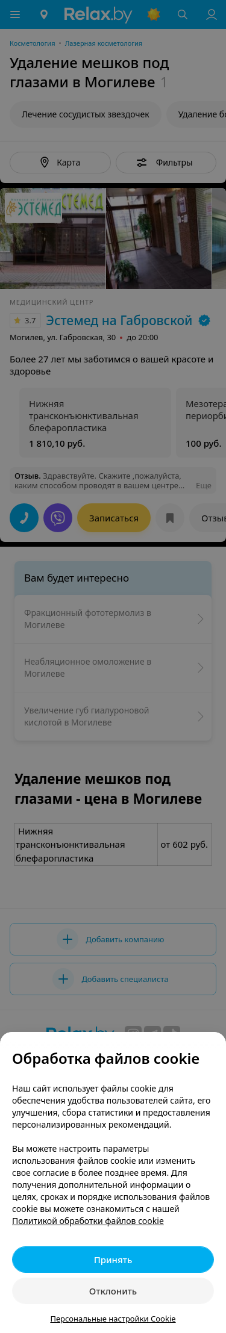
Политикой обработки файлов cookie (88, 1220)
